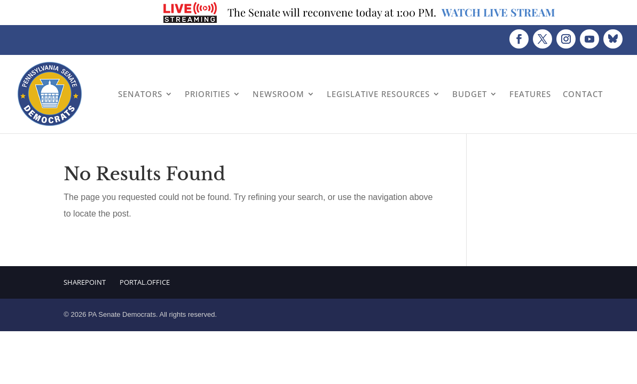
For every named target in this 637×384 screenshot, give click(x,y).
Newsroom (278, 94)
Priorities (207, 94)
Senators (140, 94)
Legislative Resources (378, 94)
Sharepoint (85, 282)
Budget (469, 94)
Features (530, 94)
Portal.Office (145, 282)
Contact (583, 94)
